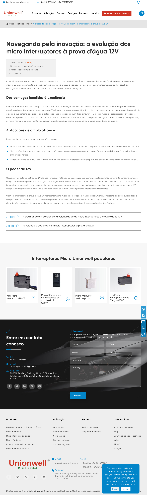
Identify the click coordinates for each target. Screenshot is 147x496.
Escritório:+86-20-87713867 (95, 464)
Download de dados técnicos (127, 437)
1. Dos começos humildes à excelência (26, 66)
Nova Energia (59, 437)
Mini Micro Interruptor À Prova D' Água (23, 429)
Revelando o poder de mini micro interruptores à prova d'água (58, 225)
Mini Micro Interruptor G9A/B (16, 296)
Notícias (95, 13)
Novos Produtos (13, 441)
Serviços (72, 13)
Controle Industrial (61, 441)
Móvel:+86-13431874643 (93, 468)
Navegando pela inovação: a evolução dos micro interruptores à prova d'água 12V (71, 24)
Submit (77, 397)
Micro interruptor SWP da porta (83, 296)
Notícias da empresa (123, 429)
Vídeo (116, 441)
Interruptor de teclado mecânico (21, 446)
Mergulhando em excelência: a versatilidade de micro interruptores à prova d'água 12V (72, 216)
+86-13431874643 (65, 2)
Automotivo (58, 429)
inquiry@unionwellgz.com (17, 2)
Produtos (36, 13)
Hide (29, 62)
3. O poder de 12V (17, 73)
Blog (28, 24)
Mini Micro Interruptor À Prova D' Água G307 (119, 298)
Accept (126, 489)
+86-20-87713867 (48, 2)
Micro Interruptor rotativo (17, 450)
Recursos (83, 13)
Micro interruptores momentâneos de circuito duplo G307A (50, 299)
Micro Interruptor (14, 433)
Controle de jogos (61, 446)
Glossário (118, 446)
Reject (115, 489)
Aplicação (48, 13)
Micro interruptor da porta (18, 437)
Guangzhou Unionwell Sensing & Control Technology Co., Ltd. (52, 492)
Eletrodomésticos (61, 433)
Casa (11, 24)
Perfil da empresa (90, 429)
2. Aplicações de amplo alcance (23, 70)
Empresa (60, 13)
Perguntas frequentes (91, 433)
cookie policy (116, 484)
